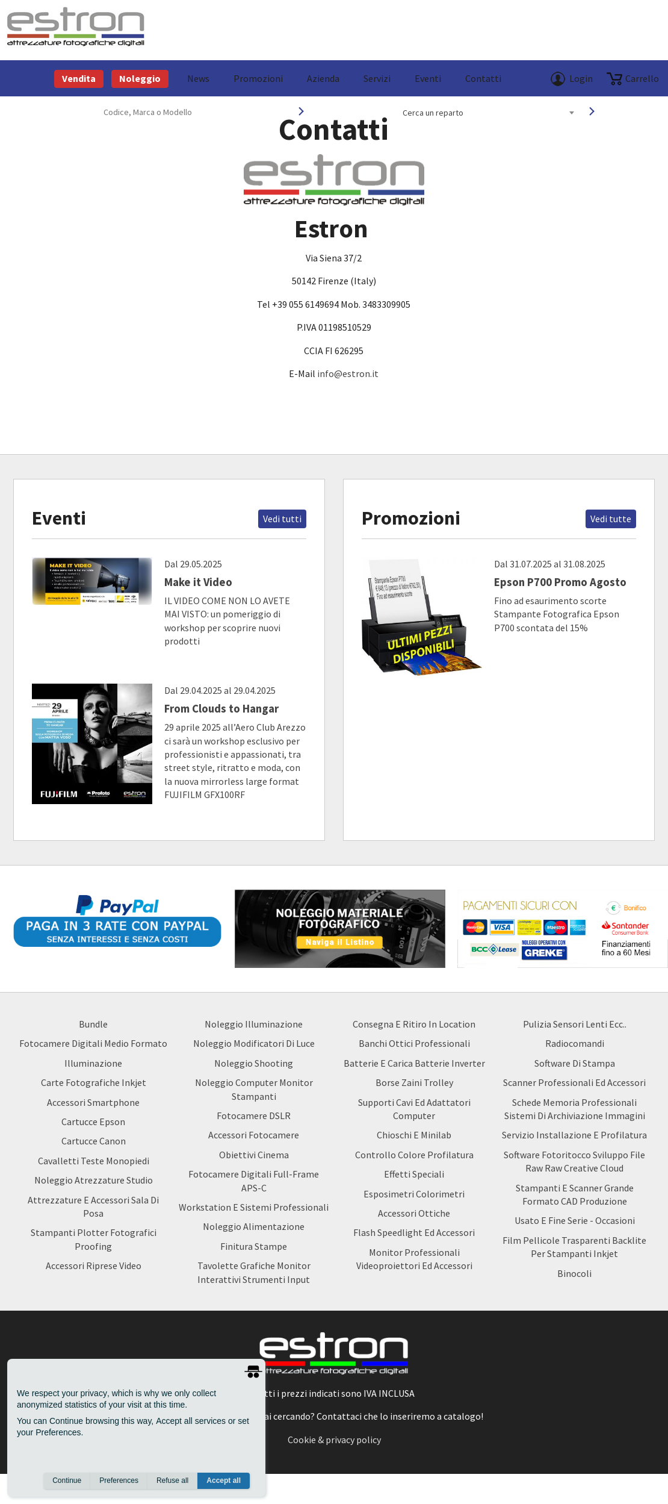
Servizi (377, 78)
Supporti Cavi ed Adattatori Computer (414, 1109)
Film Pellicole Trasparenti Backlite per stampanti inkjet (574, 1246)
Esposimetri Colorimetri (414, 1194)
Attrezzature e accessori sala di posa (93, 1206)
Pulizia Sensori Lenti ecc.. (574, 1024)
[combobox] (488, 112)
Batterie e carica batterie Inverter (414, 1063)
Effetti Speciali (414, 1174)
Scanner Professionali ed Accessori (574, 1082)
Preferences (118, 1480)
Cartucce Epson (93, 1122)
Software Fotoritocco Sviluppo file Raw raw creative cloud (574, 1161)
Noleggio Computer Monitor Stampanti (254, 1089)
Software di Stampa (574, 1063)
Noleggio (140, 78)
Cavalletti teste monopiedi (93, 1161)
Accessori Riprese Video (93, 1265)
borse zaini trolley (414, 1082)
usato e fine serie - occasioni (575, 1220)
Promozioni (258, 78)
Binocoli (574, 1273)
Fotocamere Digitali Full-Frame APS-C (253, 1180)
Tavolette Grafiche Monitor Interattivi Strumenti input (254, 1272)
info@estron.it (348, 373)
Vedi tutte (610, 519)
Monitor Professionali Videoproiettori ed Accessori (414, 1259)
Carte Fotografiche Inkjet (93, 1082)
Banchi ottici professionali (414, 1043)
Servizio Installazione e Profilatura (574, 1135)
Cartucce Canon (93, 1141)
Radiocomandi (574, 1043)
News (198, 78)
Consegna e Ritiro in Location (414, 1024)
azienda (323, 78)
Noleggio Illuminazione (254, 1024)
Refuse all (172, 1480)
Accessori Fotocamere (253, 1135)
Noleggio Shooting (253, 1063)
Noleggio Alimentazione (254, 1226)
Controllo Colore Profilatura (414, 1155)
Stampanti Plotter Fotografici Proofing (93, 1239)
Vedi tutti (282, 519)
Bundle (93, 1024)
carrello (642, 78)
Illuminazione (93, 1063)
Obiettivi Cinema (254, 1155)
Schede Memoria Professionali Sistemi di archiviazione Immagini (574, 1109)
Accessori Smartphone (93, 1102)
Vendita (79, 78)
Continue (66, 1480)
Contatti (483, 78)
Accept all (223, 1480)
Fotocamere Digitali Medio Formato (93, 1043)
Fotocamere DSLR (254, 1115)
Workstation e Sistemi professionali (254, 1207)
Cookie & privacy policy (334, 1440)
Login (581, 78)
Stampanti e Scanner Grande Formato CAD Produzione (575, 1194)
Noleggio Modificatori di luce (254, 1043)
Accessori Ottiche (414, 1213)
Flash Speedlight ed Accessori (414, 1232)
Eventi (428, 78)
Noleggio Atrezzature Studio (93, 1180)
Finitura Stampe (253, 1246)
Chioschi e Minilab (414, 1135)
